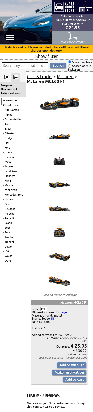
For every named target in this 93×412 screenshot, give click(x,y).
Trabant (9, 241)
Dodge (9, 138)
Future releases (11, 93)
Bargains (6, 85)
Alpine (8, 114)
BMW (8, 128)
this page (61, 312)
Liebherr (10, 175)
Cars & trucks (11, 105)
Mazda (9, 185)
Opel (8, 204)
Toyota (9, 237)
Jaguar (9, 166)
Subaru (9, 232)
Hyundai (10, 157)
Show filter (46, 56)
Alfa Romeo (12, 109)
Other (8, 260)
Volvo (8, 246)
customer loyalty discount (69, 357)
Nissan (9, 199)
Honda (9, 152)
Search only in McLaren (79, 67)
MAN (8, 180)
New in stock (9, 89)
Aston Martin (13, 119)
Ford (7, 147)
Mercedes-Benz (14, 194)
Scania (9, 223)
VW (7, 251)
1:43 (44, 309)
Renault (9, 218)
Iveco (8, 161)
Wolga (8, 255)
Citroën (9, 133)
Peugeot (10, 208)
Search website (82, 61)
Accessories (10, 100)
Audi (7, 124)
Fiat (7, 142)
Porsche (9, 213)
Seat (7, 227)
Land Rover (12, 171)
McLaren (11, 189)
